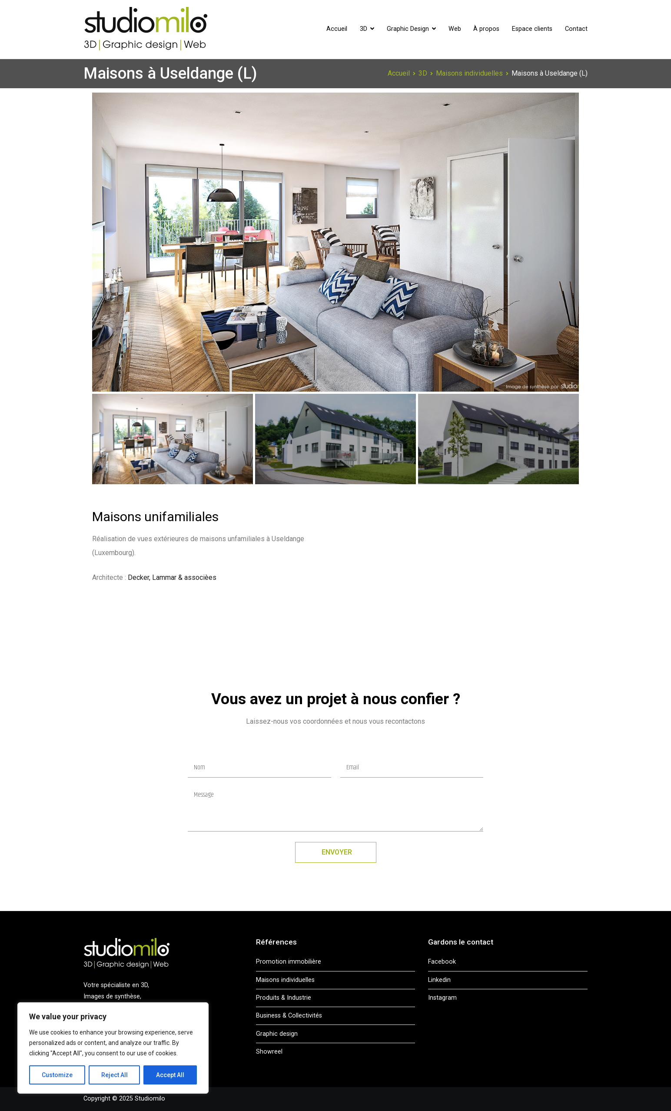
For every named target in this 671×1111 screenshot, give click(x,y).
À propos (486, 29)
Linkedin (439, 980)
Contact (576, 29)
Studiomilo (150, 1098)
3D (363, 29)
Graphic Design (408, 29)
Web (454, 29)
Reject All (114, 1074)
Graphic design (277, 1034)
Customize (57, 1074)
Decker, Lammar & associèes (172, 577)
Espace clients (532, 29)
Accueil (336, 29)
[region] (113, 1048)
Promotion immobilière (288, 961)
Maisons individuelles (285, 980)
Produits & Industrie (283, 997)
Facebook (442, 961)
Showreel (269, 1051)
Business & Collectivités (289, 1015)
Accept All (170, 1074)
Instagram (442, 997)
